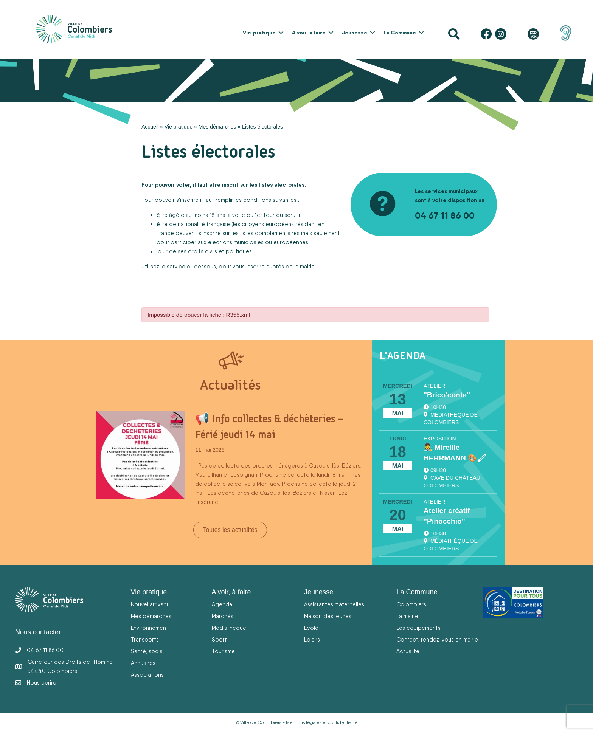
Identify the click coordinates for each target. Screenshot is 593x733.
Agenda (222, 604)
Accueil (149, 127)
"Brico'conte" (447, 395)
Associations (147, 674)
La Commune (399, 32)
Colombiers (411, 604)
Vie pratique (259, 32)
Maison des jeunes (327, 616)
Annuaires (143, 663)
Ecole (311, 628)
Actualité (407, 651)
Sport (219, 639)
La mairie (407, 616)
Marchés (222, 616)
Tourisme (223, 651)
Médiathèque (229, 628)
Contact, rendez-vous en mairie (437, 639)
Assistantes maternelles (334, 604)
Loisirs (312, 639)
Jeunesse (354, 32)
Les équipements (418, 628)
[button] (281, 32)
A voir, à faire (309, 32)
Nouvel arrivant (150, 604)
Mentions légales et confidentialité (322, 722)
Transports (145, 639)
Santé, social (147, 651)
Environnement (149, 628)
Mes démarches (217, 127)
